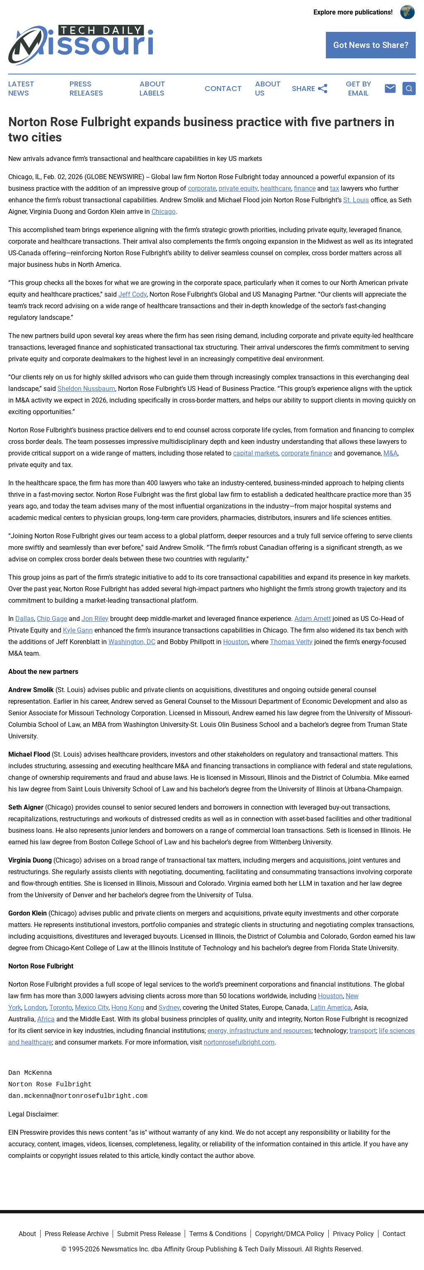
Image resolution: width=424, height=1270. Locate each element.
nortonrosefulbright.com (239, 1042)
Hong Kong (127, 1007)
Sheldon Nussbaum (86, 389)
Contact (223, 88)
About (27, 1234)
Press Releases (86, 88)
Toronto (60, 1007)
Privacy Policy (353, 1234)
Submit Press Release (149, 1234)
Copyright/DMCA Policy (289, 1234)
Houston (235, 642)
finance (305, 188)
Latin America (331, 1007)
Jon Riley (95, 619)
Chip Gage (52, 619)
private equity (238, 188)
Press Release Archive (76, 1234)
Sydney (169, 1007)
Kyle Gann (78, 630)
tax (334, 188)
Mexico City (91, 1007)
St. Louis (356, 200)
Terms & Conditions (217, 1234)
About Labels (152, 88)
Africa (46, 1019)
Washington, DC (131, 642)
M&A (390, 453)
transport (362, 1031)
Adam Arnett (312, 619)
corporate (202, 188)
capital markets (255, 453)
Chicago (164, 212)
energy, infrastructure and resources (259, 1031)
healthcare (275, 188)
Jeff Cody (132, 294)
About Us (268, 88)
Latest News (21, 88)
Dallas (24, 619)
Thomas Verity (291, 642)
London (35, 1007)
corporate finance (306, 453)
